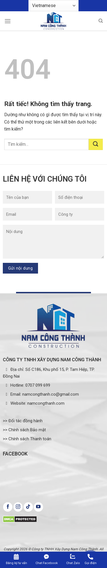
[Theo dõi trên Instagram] (18, 507)
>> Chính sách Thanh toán (27, 438)
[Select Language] (53, 5)
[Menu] (7, 21)
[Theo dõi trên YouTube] (38, 507)
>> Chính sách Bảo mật (24, 429)
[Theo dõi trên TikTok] (28, 507)
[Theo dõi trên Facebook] (7, 507)
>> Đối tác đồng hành (23, 420)
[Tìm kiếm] (101, 21)
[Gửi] (96, 144)
